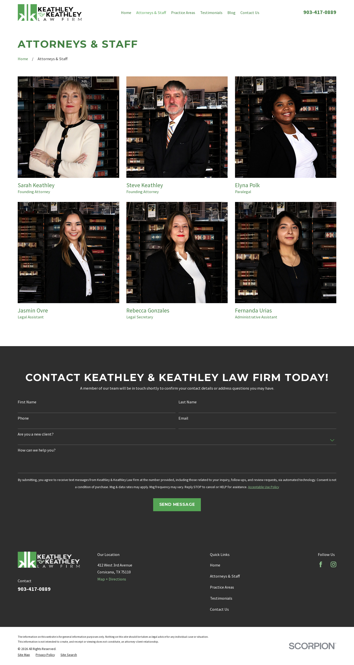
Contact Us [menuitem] (249, 12)
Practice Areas (222, 587)
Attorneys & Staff (225, 576)
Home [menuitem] (126, 12)
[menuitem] (24, 655)
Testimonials (221, 598)
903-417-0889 (319, 12)
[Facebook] (321, 564)
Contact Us (219, 609)
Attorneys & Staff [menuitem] (151, 12)
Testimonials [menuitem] (211, 12)
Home (215, 565)
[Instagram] (333, 564)
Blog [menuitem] (231, 12)
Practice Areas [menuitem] (183, 12)
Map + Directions (111, 579)
